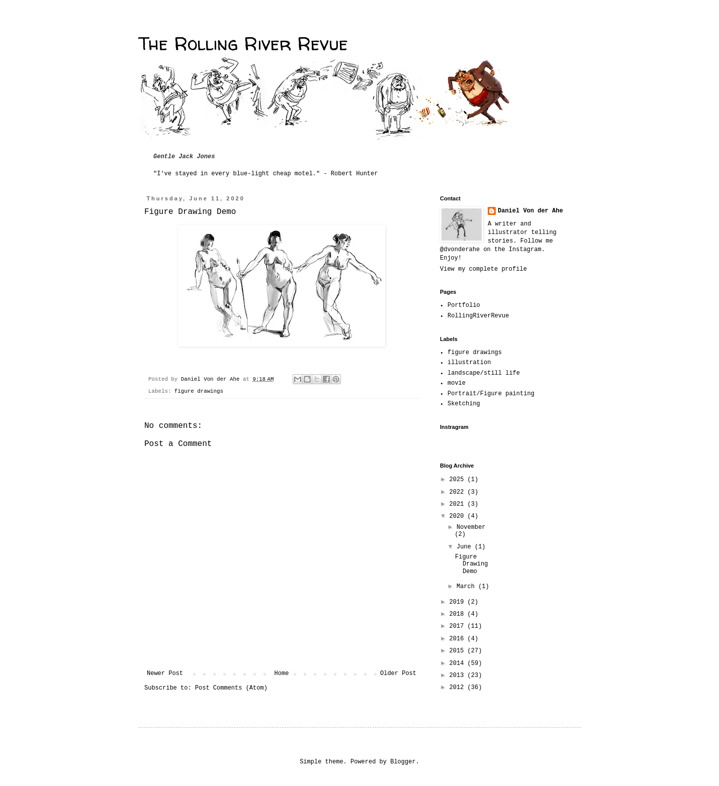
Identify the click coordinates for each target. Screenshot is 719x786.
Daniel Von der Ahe (530, 210)
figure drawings (198, 391)
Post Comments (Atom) (231, 688)
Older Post (398, 673)
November (471, 527)
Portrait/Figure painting (490, 393)
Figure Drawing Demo (471, 564)
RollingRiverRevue (478, 315)
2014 (459, 663)
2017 (459, 626)
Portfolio (463, 305)
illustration (469, 362)
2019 (459, 602)
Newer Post (165, 673)
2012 (459, 687)
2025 (459, 479)
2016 (459, 638)
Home (282, 673)
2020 (459, 516)
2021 (459, 504)
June (466, 546)
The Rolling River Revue (243, 43)
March (467, 586)
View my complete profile (483, 269)
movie (456, 383)
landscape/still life (483, 373)
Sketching (463, 403)
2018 (459, 614)
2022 (459, 492)
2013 (459, 675)
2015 (459, 650)
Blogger (402, 761)
